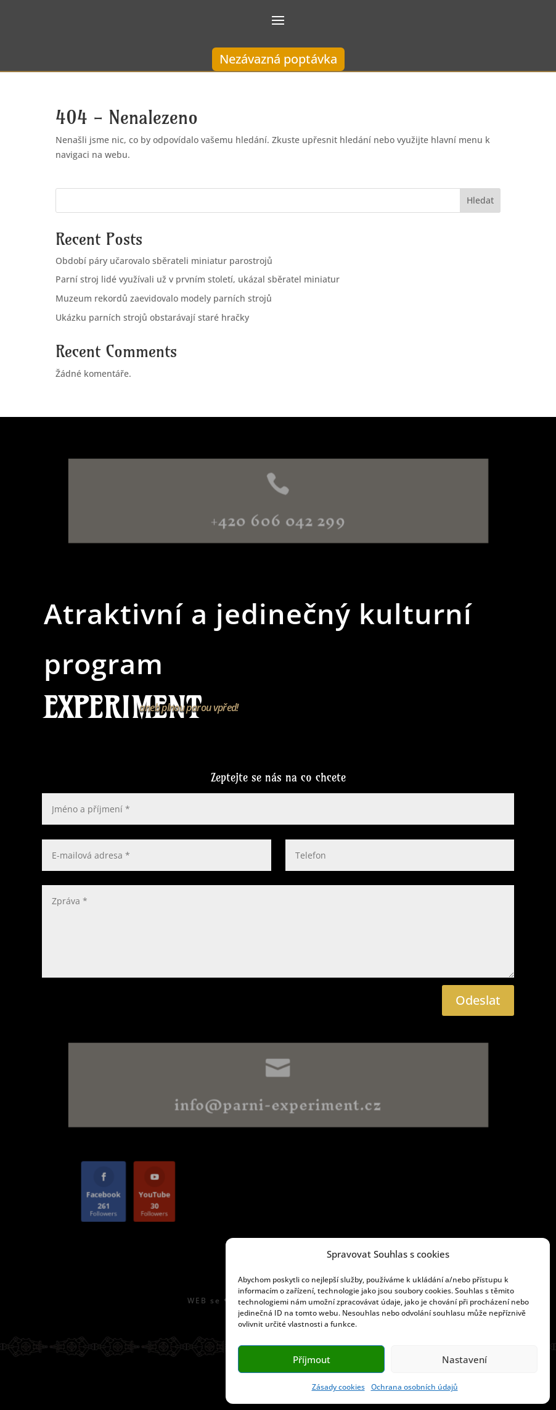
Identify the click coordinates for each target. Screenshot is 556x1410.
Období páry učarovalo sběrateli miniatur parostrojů (163, 260)
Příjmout (311, 1359)
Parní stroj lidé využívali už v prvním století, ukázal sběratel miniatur (197, 279)
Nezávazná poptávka (278, 59)
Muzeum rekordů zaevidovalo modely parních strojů (163, 298)
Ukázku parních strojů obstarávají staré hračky (152, 317)
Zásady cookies (338, 1387)
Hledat (480, 200)
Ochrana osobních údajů (414, 1387)
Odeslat (478, 1000)
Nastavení (464, 1359)
